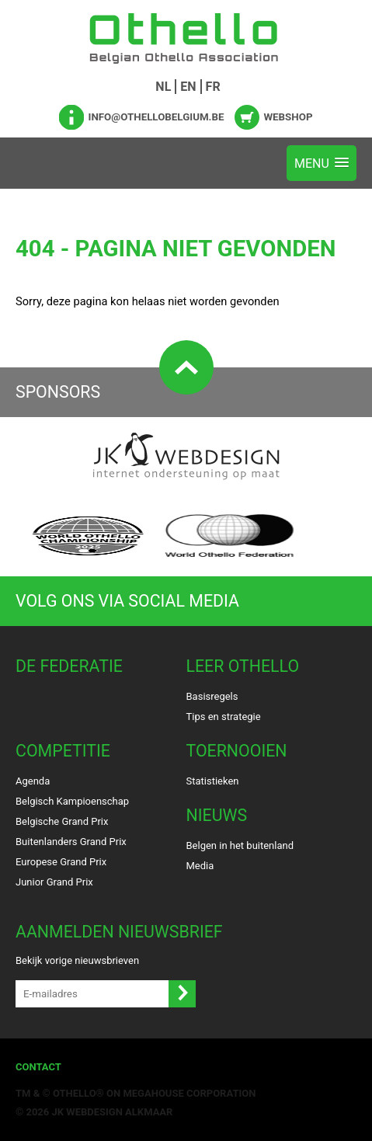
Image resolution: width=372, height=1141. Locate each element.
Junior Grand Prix (54, 882)
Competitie (63, 750)
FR (213, 86)
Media (200, 865)
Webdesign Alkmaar (119, 1112)
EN (188, 86)
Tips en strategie (223, 716)
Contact (38, 1067)
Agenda (33, 781)
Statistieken (212, 781)
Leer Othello (243, 666)
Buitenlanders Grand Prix (71, 841)
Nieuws (217, 815)
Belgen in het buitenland (240, 845)
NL (163, 86)
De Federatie (69, 666)
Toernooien (236, 750)
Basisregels (212, 696)
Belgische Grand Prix (62, 821)
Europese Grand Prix (61, 862)
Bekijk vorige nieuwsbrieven (77, 960)
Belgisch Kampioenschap (72, 801)
